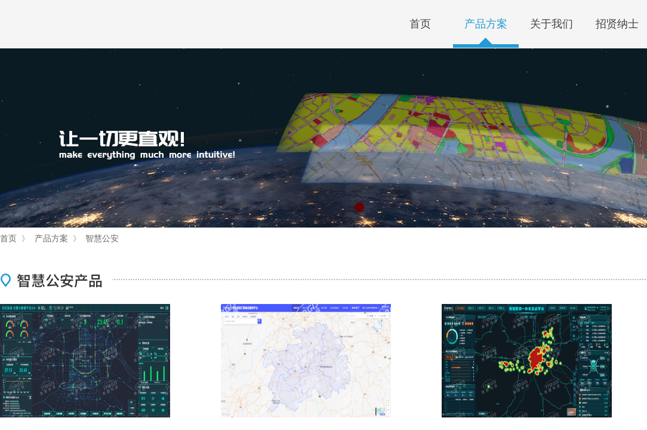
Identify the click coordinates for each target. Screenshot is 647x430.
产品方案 (485, 24)
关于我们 (551, 24)
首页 (420, 24)
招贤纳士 (617, 24)
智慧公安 (102, 238)
